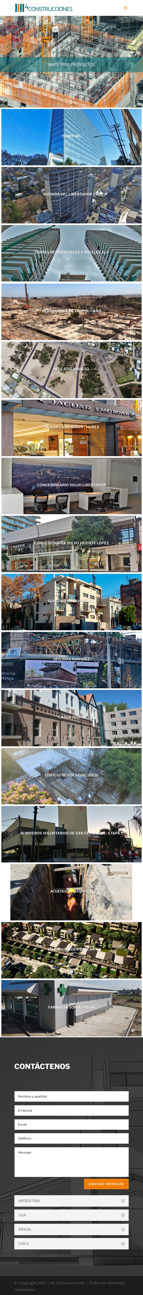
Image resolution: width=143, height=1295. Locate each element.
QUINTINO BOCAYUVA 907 (71, 601)
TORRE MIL (72, 136)
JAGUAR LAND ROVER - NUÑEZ (71, 427)
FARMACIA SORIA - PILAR (71, 1007)
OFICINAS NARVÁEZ (71, 659)
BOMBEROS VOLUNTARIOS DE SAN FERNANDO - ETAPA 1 (71, 833)
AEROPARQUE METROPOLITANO (71, 311)
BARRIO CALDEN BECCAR (71, 949)
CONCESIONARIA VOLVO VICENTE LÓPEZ (71, 543)
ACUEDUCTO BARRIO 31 (71, 891)
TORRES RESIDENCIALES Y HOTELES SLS (71, 252)
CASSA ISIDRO (71, 717)
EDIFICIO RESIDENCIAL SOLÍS (71, 775)
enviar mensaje (106, 1184)
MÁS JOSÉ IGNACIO (71, 369)
